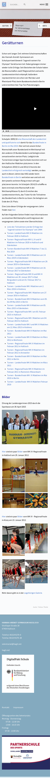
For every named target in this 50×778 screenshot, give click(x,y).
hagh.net (6, 650)
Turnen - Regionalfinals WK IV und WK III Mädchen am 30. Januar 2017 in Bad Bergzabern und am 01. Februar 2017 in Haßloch (25, 278)
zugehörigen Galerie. (33, 593)
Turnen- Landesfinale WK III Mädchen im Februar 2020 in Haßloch (24, 234)
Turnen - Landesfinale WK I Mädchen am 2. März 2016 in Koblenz (25, 287)
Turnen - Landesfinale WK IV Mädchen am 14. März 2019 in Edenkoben (26, 256)
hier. (14, 210)
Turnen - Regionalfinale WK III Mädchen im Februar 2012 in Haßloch (26, 345)
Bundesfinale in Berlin (11, 177)
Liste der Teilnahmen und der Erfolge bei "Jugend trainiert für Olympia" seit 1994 (25, 228)
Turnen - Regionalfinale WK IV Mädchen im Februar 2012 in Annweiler (25, 351)
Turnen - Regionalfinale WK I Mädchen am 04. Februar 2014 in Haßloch (27, 319)
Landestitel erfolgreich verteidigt (16, 170)
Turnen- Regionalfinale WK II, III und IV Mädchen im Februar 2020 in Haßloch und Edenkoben (25, 242)
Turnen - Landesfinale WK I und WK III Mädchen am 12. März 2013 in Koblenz (27, 326)
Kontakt (5, 707)
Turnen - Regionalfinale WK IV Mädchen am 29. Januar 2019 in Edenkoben (27, 263)
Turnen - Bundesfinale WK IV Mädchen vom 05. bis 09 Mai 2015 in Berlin (27, 300)
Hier (4, 451)
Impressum (18, 707)
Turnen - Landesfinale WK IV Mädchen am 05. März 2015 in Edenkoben (26, 306)
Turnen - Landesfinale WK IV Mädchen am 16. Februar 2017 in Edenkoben (26, 269)
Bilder (20, 451)
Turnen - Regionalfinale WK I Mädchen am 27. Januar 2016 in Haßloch (27, 294)
